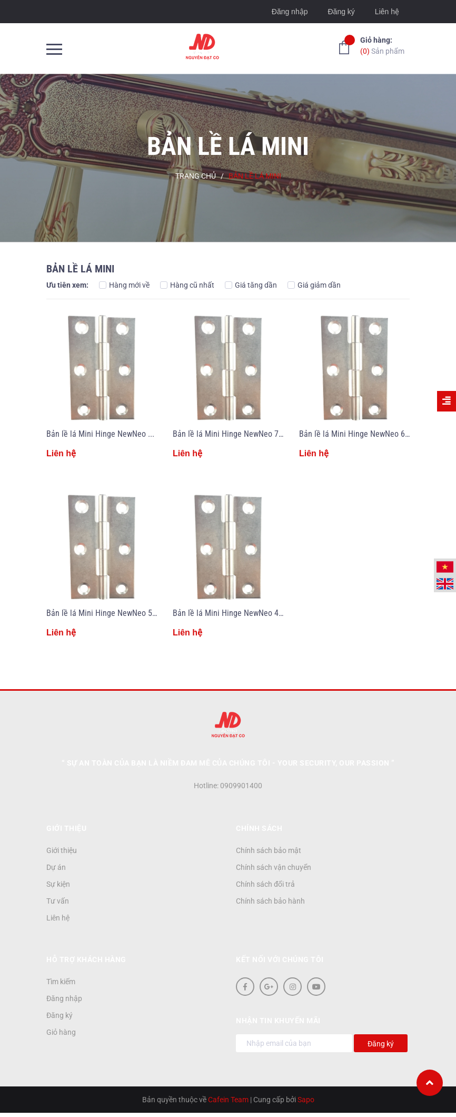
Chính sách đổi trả (265, 884)
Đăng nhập (290, 11)
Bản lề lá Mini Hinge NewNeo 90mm (107, 434)
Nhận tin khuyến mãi (278, 1020)
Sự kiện (58, 884)
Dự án (56, 867)
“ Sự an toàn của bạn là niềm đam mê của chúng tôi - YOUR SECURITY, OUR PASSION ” (228, 763)
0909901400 (241, 785)
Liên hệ (387, 11)
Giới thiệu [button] (66, 828)
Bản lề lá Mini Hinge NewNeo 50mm (107, 613)
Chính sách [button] (259, 828)
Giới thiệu (61, 850)
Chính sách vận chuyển (273, 867)
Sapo (306, 1099)
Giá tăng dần (251, 285)
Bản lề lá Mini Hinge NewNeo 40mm (234, 613)
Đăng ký (341, 11)
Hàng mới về (124, 285)
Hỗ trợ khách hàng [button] (86, 959)
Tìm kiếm (60, 981)
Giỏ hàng (61, 1032)
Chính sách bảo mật (268, 850)
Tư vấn (57, 901)
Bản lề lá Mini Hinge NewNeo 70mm (234, 434)
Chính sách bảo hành (270, 901)
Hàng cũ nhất (187, 285)
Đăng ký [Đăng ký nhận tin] (381, 1044)
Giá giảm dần (314, 285)
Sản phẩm (382, 45)
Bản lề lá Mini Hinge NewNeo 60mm (360, 434)
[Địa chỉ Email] (294, 1043)
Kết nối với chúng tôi (280, 959)
